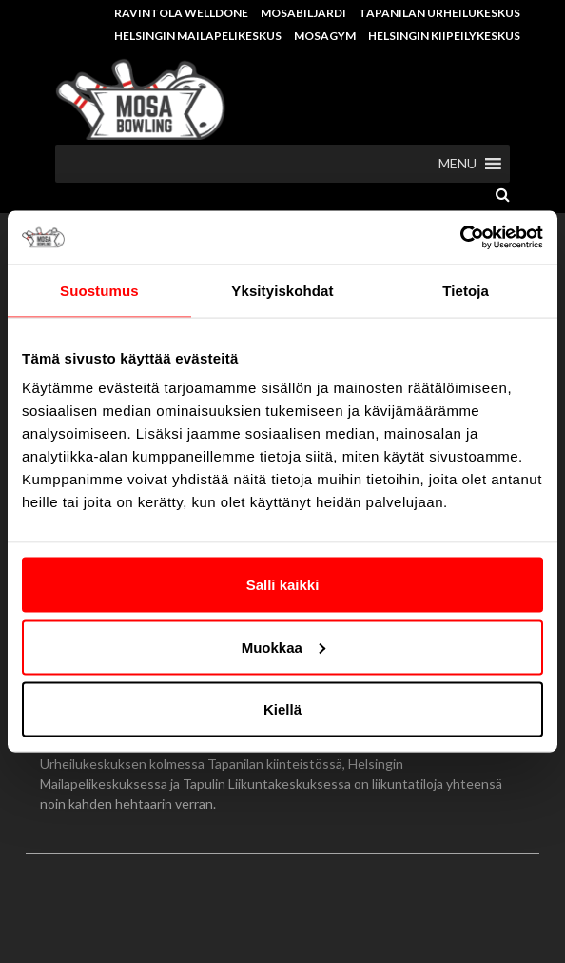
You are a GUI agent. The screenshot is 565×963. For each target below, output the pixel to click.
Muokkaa (283, 647)
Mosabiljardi (303, 13)
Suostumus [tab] (99, 290)
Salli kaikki (283, 585)
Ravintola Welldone (181, 13)
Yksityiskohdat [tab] (282, 290)
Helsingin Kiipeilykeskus (444, 36)
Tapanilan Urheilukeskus (439, 13)
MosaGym (325, 36)
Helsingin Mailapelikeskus (198, 36)
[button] (457, 164)
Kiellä (282, 709)
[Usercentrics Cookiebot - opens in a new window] (460, 238)
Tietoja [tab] (465, 290)
